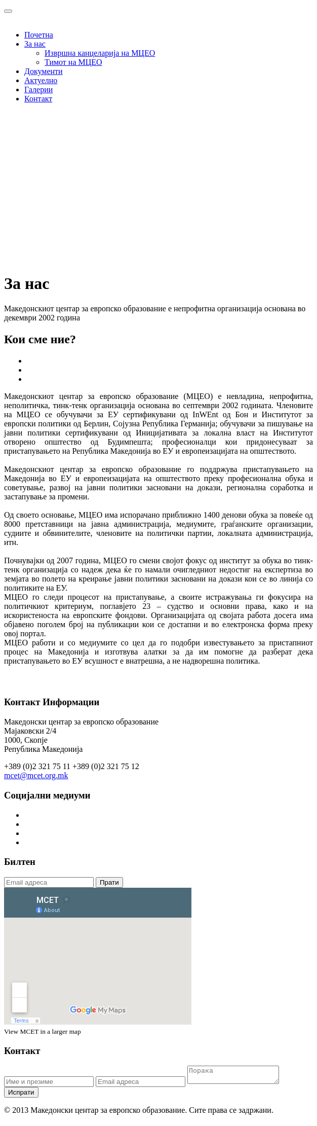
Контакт (38, 98)
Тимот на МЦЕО (73, 62)
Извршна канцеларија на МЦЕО (100, 53)
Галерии (38, 89)
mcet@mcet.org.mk (36, 775)
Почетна (38, 34)
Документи (43, 71)
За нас (35, 44)
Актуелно (40, 80)
